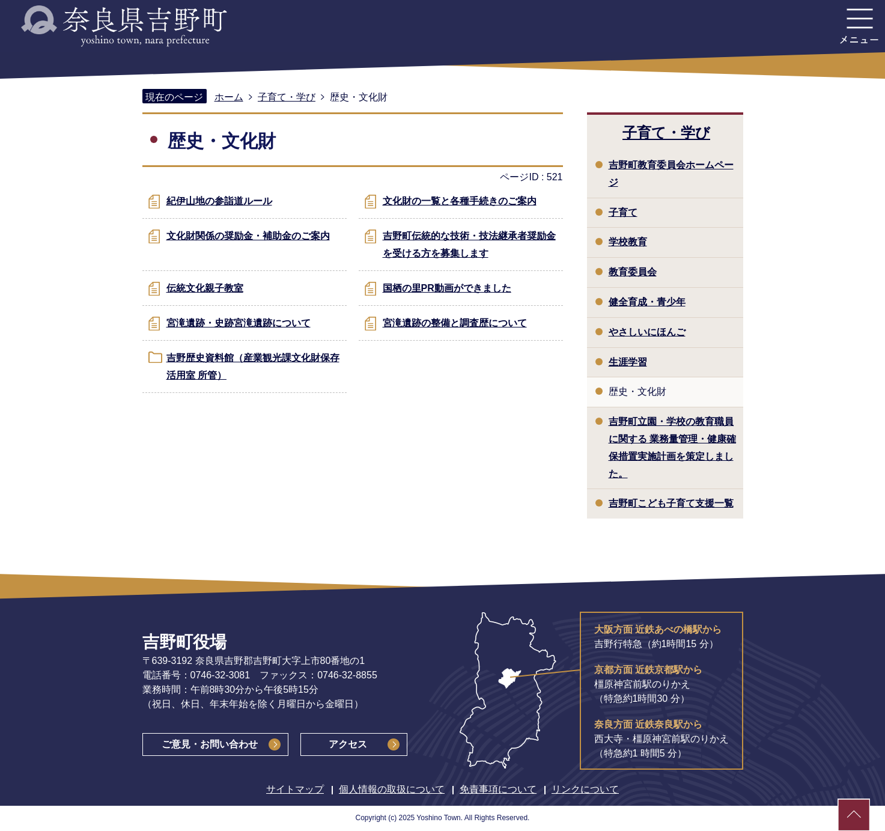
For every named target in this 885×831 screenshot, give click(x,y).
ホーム (228, 97)
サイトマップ (295, 789)
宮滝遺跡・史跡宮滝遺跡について (238, 323)
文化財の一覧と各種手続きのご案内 (460, 201)
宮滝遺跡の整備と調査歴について (455, 323)
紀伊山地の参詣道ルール (219, 201)
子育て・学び (286, 97)
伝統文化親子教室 (204, 288)
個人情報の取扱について (392, 789)
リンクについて (585, 789)
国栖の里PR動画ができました (447, 288)
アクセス (348, 744)
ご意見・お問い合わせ (210, 744)
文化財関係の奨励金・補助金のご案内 (248, 236)
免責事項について (498, 789)
